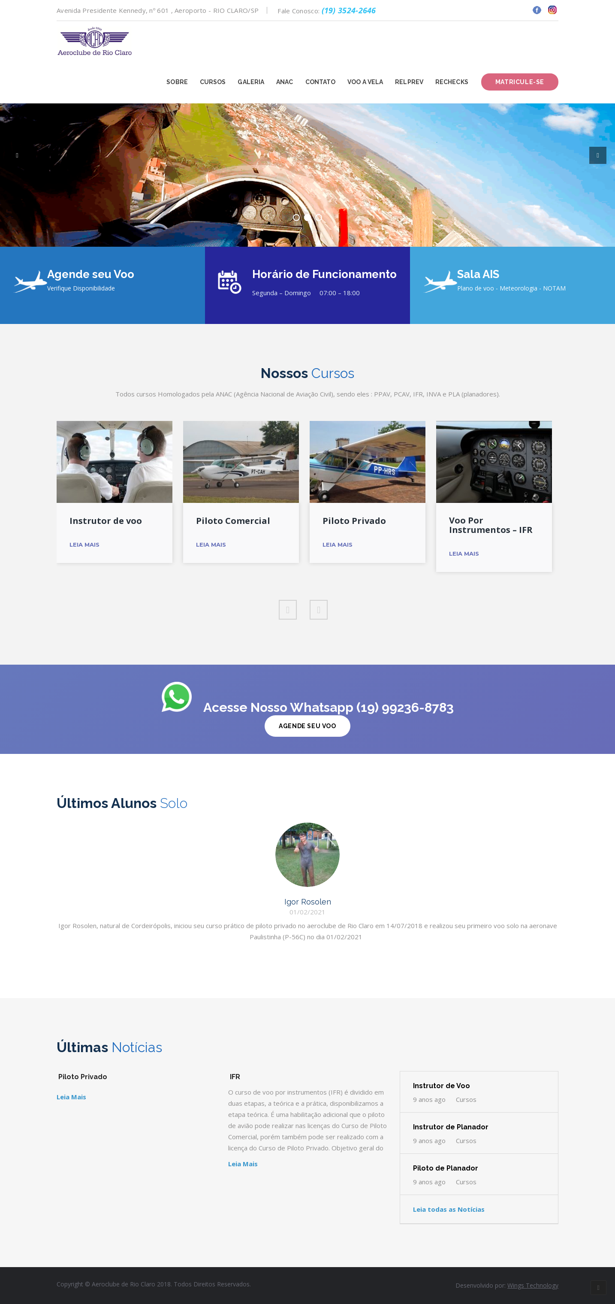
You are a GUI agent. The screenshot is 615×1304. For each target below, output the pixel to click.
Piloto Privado (354, 521)
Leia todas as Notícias (449, 1209)
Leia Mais (84, 544)
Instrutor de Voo (441, 1086)
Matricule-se (519, 82)
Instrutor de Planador (450, 1127)
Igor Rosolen (307, 901)
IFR (235, 1077)
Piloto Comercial (233, 521)
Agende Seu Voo (307, 726)
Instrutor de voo (105, 521)
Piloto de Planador (445, 1168)
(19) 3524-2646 (349, 10)
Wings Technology (532, 1285)
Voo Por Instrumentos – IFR (491, 525)
